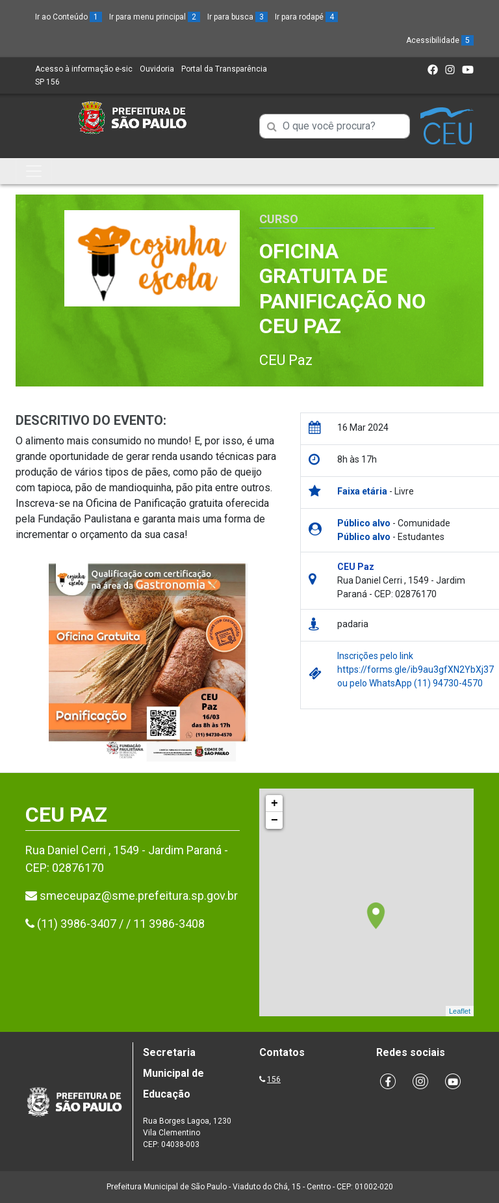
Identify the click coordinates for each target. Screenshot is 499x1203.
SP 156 (47, 82)
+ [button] (274, 803)
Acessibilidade (440, 40)
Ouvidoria (157, 69)
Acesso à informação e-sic (84, 69)
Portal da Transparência (224, 69)
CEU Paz (286, 360)
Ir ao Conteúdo (68, 17)
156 (274, 1079)
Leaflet (459, 1011)
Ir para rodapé (306, 17)
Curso (278, 219)
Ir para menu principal (154, 17)
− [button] (274, 820)
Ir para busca (237, 17)
